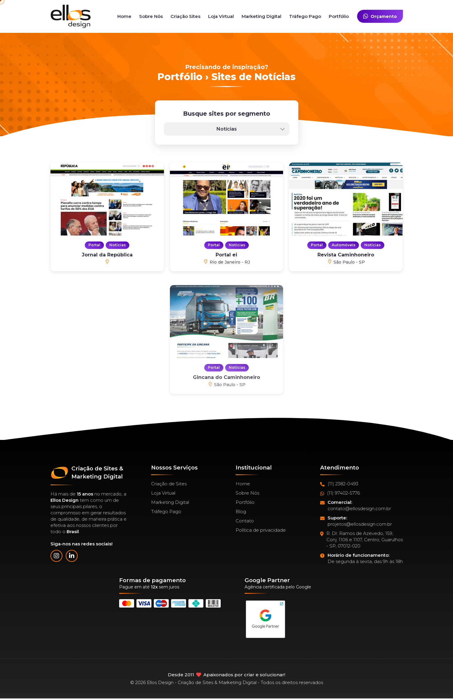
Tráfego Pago (305, 16)
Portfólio (339, 16)
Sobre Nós (151, 16)
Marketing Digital (261, 16)
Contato (245, 521)
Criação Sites (185, 16)
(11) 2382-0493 (339, 484)
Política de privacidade (261, 530)
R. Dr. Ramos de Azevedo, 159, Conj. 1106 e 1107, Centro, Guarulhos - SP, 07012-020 (361, 539)
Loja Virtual (221, 16)
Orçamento (380, 16)
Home (124, 16)
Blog (241, 511)
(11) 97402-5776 (340, 493)
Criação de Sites (169, 484)
